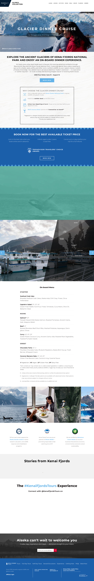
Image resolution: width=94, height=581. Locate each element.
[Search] (92, 3)
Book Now (75, 9)
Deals (70, 3)
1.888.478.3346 (61, 9)
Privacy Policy (66, 569)
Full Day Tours (26, 563)
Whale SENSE (49, 439)
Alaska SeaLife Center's (17, 439)
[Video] (47, 193)
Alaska (50, 3)
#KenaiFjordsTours (40, 486)
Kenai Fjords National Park (54, 93)
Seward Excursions (49, 563)
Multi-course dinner (34, 109)
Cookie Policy (74, 569)
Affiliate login (10, 574)
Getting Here (70, 563)
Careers (86, 3)
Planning (80, 3)
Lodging (55, 3)
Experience (60, 563)
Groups (75, 3)
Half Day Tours (37, 563)
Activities (61, 3)
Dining (66, 3)
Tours (18, 563)
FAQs (77, 563)
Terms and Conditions (69, 570)
